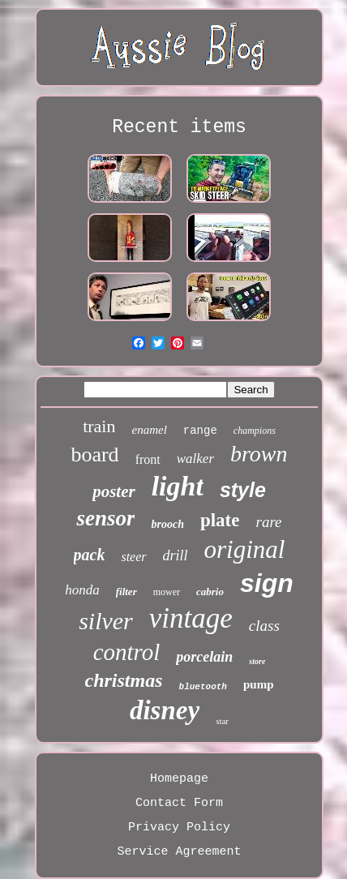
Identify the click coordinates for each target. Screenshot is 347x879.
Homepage (179, 779)
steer (133, 557)
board (94, 454)
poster (113, 491)
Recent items (179, 127)
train (99, 426)
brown (259, 453)
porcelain (204, 657)
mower (166, 592)
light (177, 486)
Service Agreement (179, 852)
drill (175, 555)
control (127, 652)
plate (220, 520)
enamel (148, 429)
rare (269, 521)
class (264, 625)
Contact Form (179, 803)
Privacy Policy (179, 827)
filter (126, 591)
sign (266, 583)
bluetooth (203, 687)
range (200, 430)
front (148, 459)
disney (164, 710)
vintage (191, 618)
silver (106, 620)
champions (254, 430)
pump (258, 684)
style (243, 489)
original (244, 549)
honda (82, 590)
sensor (105, 518)
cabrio (210, 591)
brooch (167, 524)
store (257, 661)
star (222, 721)
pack (89, 555)
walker (195, 458)
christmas (124, 680)
